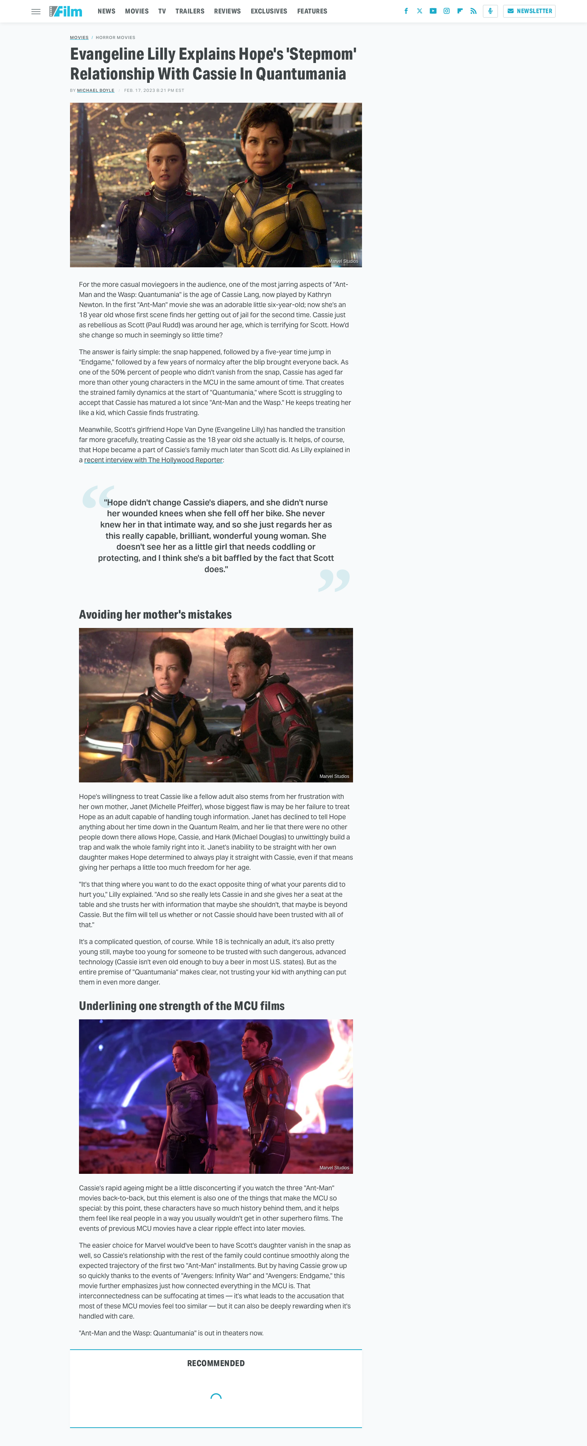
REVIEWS (227, 11)
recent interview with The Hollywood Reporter (153, 460)
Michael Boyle (96, 90)
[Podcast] (490, 11)
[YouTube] (433, 12)
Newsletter (529, 11)
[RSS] (473, 12)
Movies (79, 37)
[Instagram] (446, 12)
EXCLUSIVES (269, 11)
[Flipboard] (460, 12)
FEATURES (312, 11)
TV (162, 11)
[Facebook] (406, 12)
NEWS (106, 11)
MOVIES (137, 11)
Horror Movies (116, 37)
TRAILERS (190, 11)
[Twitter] (420, 12)
